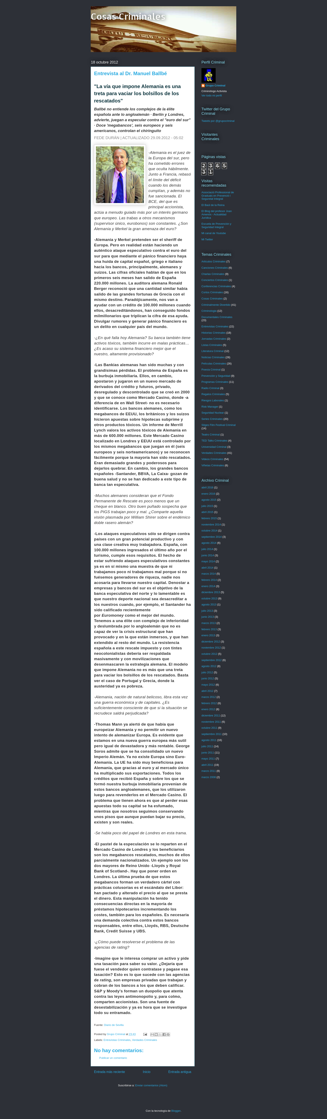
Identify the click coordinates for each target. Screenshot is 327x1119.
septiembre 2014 (211, 536)
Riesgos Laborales (212, 400)
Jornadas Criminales (213, 338)
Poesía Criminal (211, 369)
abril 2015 (207, 512)
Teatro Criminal (210, 434)
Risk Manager (209, 406)
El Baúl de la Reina (213, 205)
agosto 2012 (208, 666)
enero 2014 (208, 586)
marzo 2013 (208, 623)
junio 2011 (207, 752)
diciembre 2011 (210, 715)
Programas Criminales (214, 381)
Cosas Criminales (128, 16)
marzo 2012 (208, 697)
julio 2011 (207, 746)
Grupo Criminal (215, 85)
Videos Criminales (212, 459)
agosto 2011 (208, 740)
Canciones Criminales (214, 267)
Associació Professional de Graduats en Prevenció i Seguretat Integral (217, 195)
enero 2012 (208, 709)
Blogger (176, 1110)
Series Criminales (212, 418)
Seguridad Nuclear (212, 412)
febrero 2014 (209, 579)
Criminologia (208, 310)
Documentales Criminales (216, 317)
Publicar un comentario (113, 1057)
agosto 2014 (208, 542)
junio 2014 (207, 555)
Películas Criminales (213, 363)
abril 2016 (207, 487)
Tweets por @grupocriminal (217, 120)
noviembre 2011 (211, 721)
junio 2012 (207, 678)
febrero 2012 (209, 703)
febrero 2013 (209, 629)
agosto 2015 (208, 499)
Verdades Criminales (144, 1040)
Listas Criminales (211, 345)
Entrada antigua (179, 1072)
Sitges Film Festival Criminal (218, 425)
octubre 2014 (209, 530)
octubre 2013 (209, 598)
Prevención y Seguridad (215, 375)
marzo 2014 (208, 573)
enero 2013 (208, 635)
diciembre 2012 (210, 641)
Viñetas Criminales (212, 465)
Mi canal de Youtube (213, 233)
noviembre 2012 (211, 647)
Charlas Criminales (212, 274)
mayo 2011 (208, 758)
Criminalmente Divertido (215, 304)
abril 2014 (207, 567)
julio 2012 (207, 672)
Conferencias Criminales (216, 286)
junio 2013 (207, 616)
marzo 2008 (208, 777)
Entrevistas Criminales (117, 1040)
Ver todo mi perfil (211, 95)
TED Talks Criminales (214, 440)
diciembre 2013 (210, 592)
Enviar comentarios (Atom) (151, 1085)
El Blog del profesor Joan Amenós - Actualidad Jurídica (216, 214)
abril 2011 (207, 764)
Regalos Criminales (213, 394)
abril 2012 (207, 690)
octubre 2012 (209, 653)
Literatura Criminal (212, 351)
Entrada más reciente (109, 1072)
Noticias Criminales (213, 357)
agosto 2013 (208, 604)
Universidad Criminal (213, 446)
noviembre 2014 (211, 524)
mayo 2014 (208, 561)
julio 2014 (207, 549)
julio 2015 (207, 506)
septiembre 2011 (211, 734)
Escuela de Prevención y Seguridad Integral (216, 225)
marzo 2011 (208, 770)
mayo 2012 (208, 684)
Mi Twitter (207, 239)
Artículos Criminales (213, 261)
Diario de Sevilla (114, 1025)
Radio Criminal (210, 388)
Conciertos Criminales (214, 280)
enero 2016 (208, 493)
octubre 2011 (209, 727)
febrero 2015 (209, 518)
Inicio (146, 1072)
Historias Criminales (213, 332)
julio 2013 (207, 610)
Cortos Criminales (212, 292)
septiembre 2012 (211, 660)
